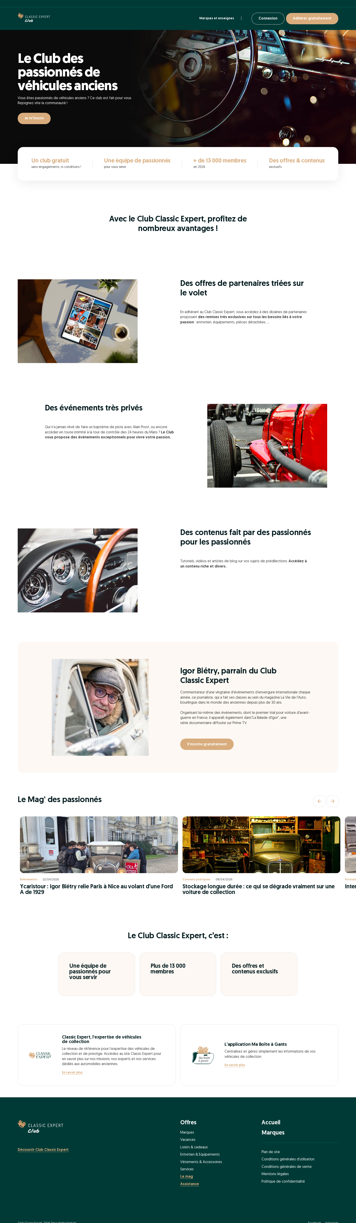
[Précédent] (319, 801)
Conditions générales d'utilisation (288, 1159)
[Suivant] (332, 801)
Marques (187, 1133)
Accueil (271, 1123)
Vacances (187, 1140)
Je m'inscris (34, 118)
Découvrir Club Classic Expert (43, 1150)
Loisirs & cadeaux (194, 1147)
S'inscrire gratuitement (207, 744)
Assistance (189, 1184)
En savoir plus (72, 1072)
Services (187, 1169)
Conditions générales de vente (287, 1167)
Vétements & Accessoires (201, 1162)
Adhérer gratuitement (312, 18)
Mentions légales (275, 1174)
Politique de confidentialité (283, 1182)
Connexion (268, 18)
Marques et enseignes (216, 18)
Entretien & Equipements (200, 1155)
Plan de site (271, 1152)
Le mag (186, 1177)
